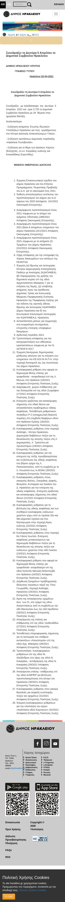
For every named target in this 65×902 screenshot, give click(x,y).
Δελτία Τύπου (31, 757)
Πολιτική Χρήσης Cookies (32, 890)
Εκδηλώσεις (30, 770)
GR (3, 4)
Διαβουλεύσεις (31, 767)
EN (9, 4)
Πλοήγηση (11, 843)
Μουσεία (47, 775)
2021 (36, 34)
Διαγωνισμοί (30, 763)
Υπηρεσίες (29, 775)
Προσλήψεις (30, 765)
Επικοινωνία (12, 822)
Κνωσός (47, 772)
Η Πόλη (47, 767)
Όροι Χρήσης (13, 829)
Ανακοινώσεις (31, 760)
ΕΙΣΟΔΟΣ (59, 4)
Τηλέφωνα (48, 760)
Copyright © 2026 (37, 824)
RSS (7, 857)
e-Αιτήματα (48, 765)
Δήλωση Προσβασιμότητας (15, 838)
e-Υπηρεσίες (49, 763)
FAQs (8, 850)
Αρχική (11, 34)
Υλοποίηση (36, 829)
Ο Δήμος (22, 34)
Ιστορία (47, 770)
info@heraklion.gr (17, 768)
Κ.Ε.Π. (46, 757)
